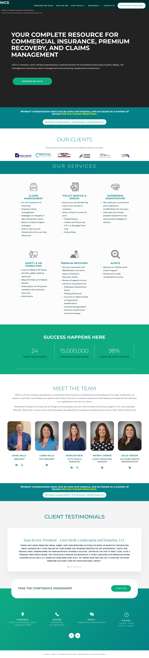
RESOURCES (93, 6)
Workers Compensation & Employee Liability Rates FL (74, 122)
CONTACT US (109, 6)
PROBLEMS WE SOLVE (43, 6)
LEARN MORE (121, 588)
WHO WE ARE (62, 6)
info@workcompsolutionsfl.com (91, 622)
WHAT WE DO (77, 6)
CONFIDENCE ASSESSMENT (131, 6)
